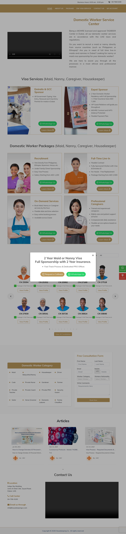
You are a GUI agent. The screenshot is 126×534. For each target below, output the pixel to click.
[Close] (93, 255)
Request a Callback (52, 274)
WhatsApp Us (76, 274)
